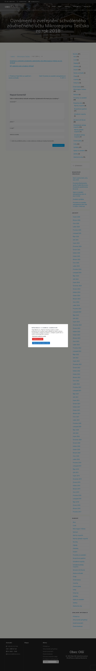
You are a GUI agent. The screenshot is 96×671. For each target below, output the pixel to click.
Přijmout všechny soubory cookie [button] (41, 343)
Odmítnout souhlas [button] (37, 339)
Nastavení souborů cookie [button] (39, 336)
